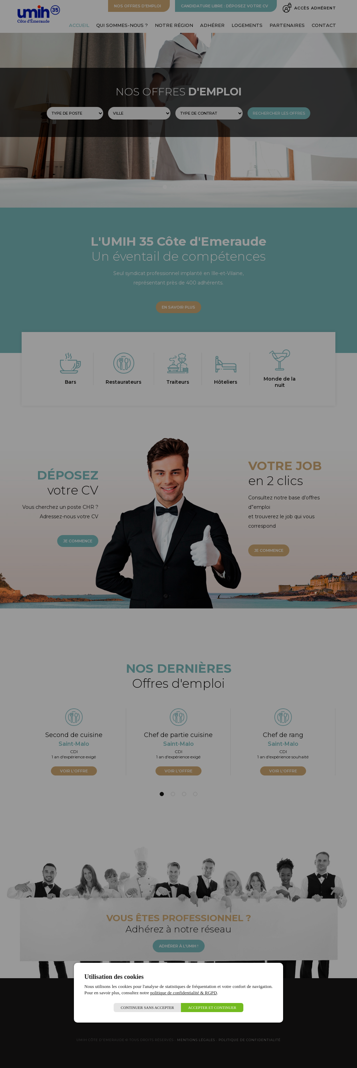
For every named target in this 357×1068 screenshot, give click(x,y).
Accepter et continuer (212, 1007)
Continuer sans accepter (147, 1007)
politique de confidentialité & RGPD (183, 992)
